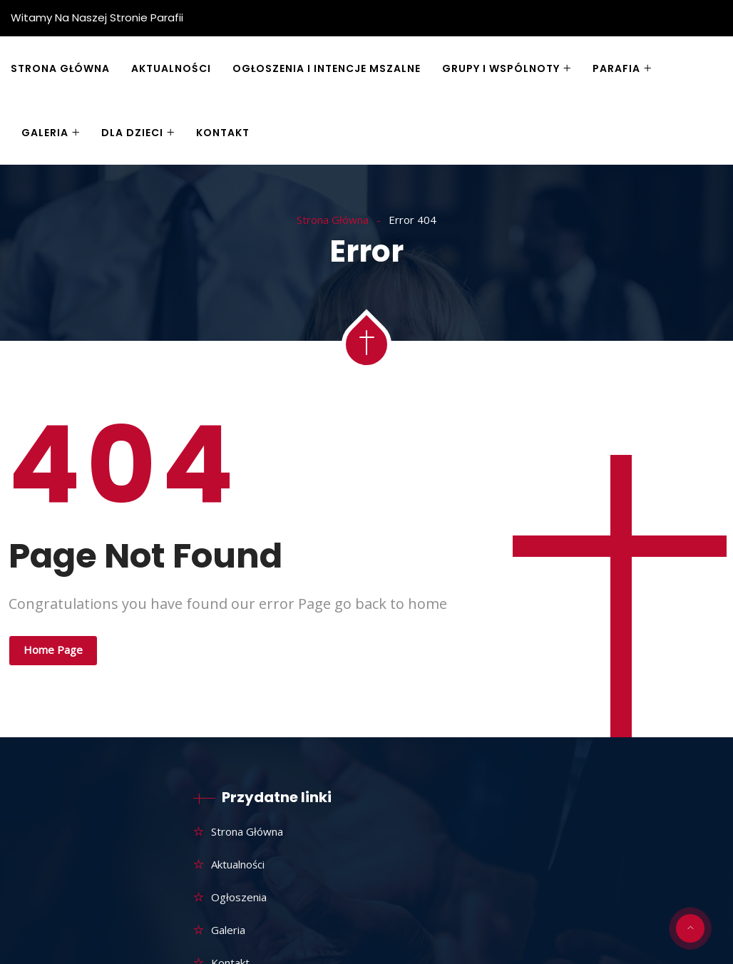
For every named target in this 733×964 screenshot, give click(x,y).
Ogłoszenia (239, 897)
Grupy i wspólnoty (501, 68)
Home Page (53, 649)
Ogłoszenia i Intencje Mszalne (326, 68)
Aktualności (171, 68)
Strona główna (60, 68)
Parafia (616, 68)
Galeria (44, 132)
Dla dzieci (132, 132)
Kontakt (223, 132)
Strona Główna (333, 219)
